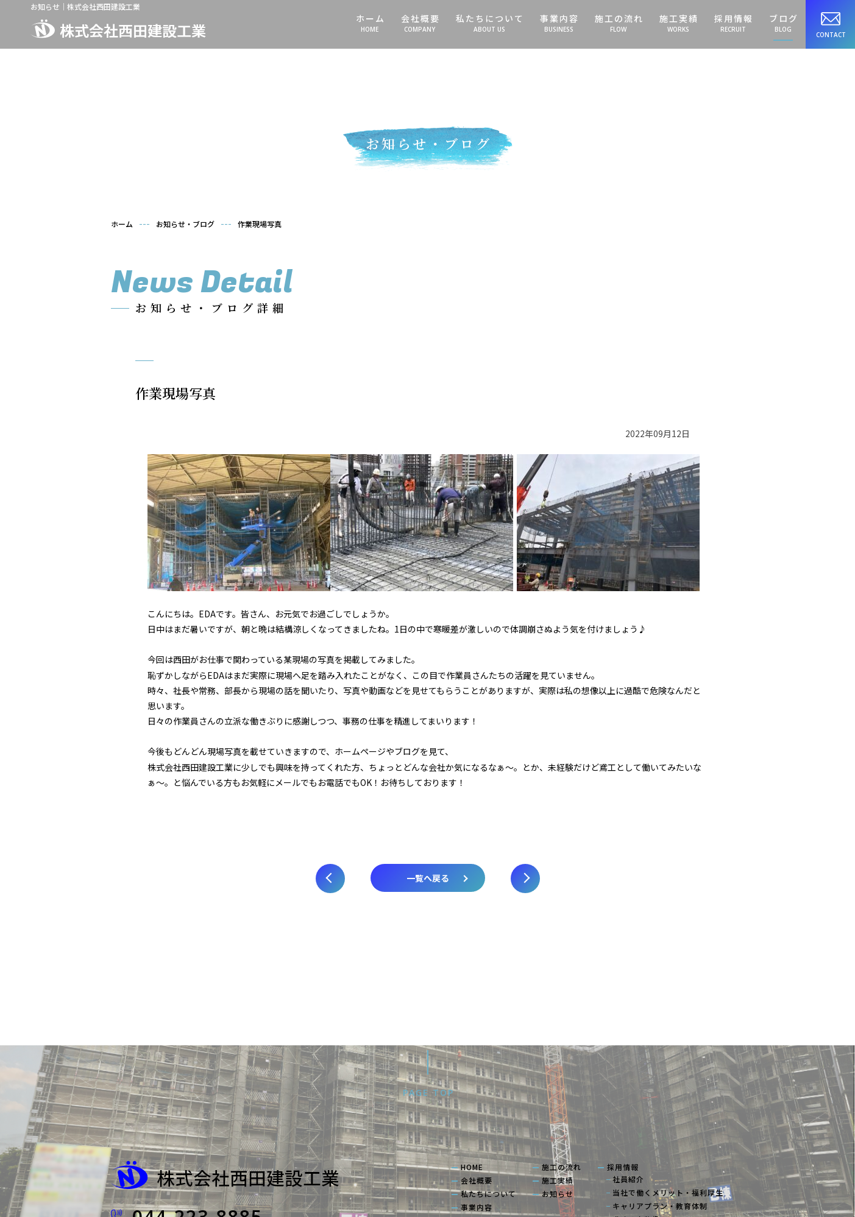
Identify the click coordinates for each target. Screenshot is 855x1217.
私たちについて (489, 23)
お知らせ (557, 1072)
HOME (472, 1046)
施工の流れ (619, 23)
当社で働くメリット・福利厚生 (667, 1071)
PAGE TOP (428, 971)
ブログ (783, 23)
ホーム (370, 23)
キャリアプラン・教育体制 (660, 1085)
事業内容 (559, 23)
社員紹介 (628, 1058)
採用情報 (733, 23)
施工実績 (678, 23)
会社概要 (420, 23)
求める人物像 (636, 1098)
